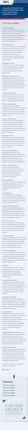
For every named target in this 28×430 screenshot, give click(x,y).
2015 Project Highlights (9, 395)
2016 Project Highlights (9, 393)
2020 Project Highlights (9, 387)
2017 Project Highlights (9, 390)
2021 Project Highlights (9, 385)
